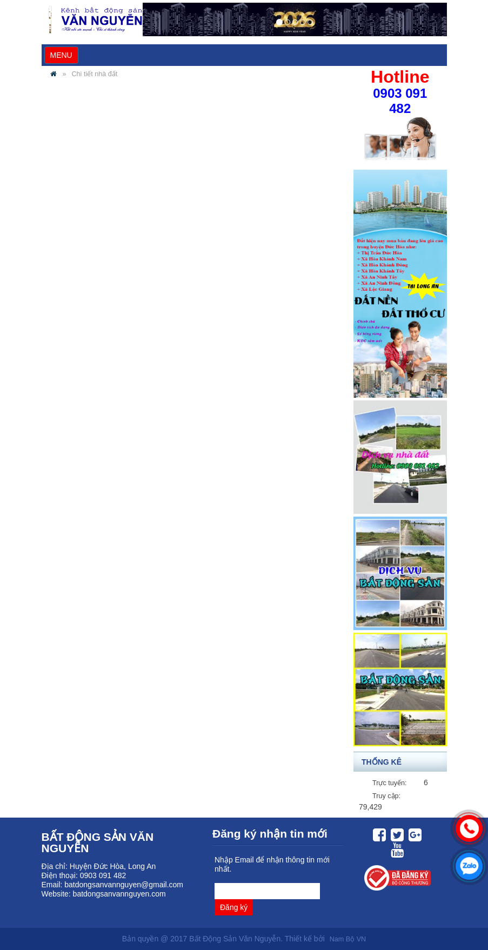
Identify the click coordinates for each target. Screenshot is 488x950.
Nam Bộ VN (348, 939)
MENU (64, 56)
